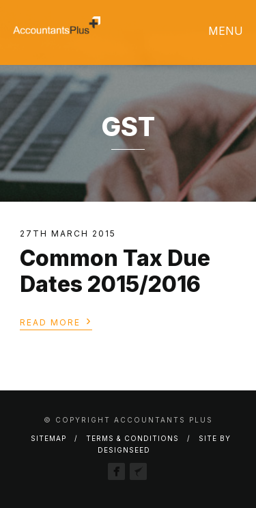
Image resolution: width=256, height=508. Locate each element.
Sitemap (48, 438)
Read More (56, 321)
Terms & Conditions (132, 438)
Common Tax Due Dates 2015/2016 (115, 271)
